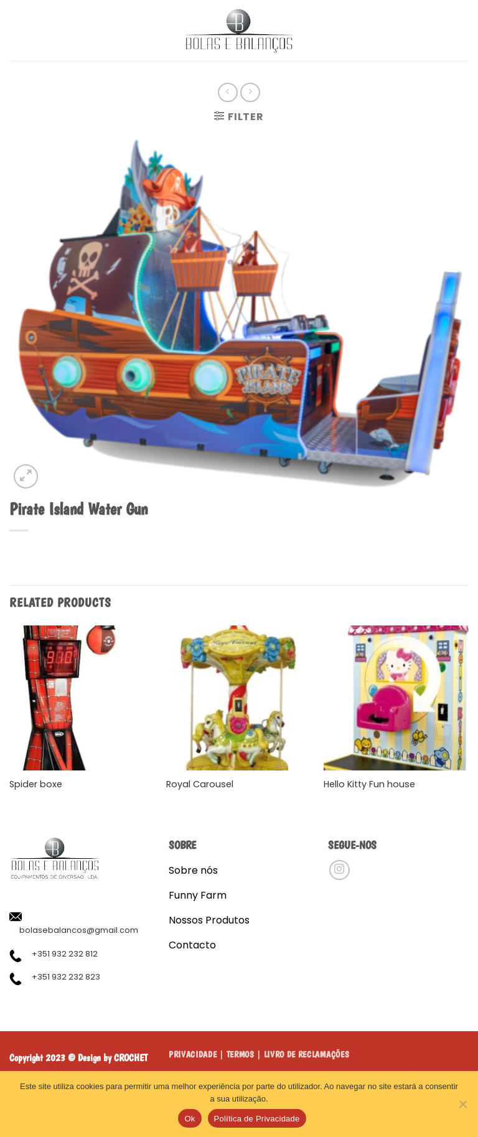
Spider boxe (35, 784)
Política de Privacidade (257, 1118)
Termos (241, 1054)
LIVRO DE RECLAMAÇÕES (307, 1054)
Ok (189, 1118)
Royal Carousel (199, 784)
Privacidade (193, 1054)
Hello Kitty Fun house (369, 784)
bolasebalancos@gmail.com (78, 930)
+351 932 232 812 (65, 953)
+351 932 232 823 (66, 976)
